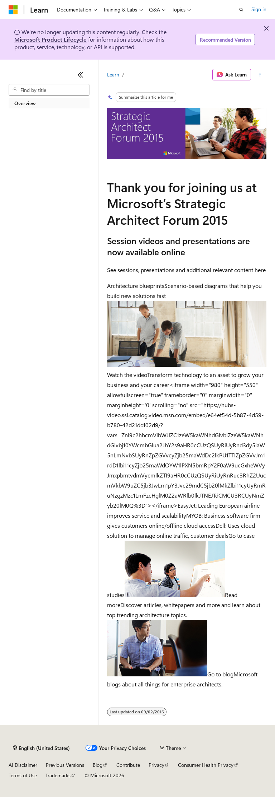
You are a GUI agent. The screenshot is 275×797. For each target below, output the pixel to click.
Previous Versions (65, 764)
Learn (113, 74)
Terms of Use (23, 775)
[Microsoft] (13, 9)
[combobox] (49, 89)
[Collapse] (81, 74)
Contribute (128, 764)
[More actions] (260, 74)
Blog (97, 764)
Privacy (156, 764)
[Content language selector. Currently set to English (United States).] (41, 748)
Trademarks (58, 775)
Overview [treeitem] (25, 103)
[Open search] (241, 9)
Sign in (258, 9)
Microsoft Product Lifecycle (50, 39)
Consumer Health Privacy (205, 764)
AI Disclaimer (23, 764)
